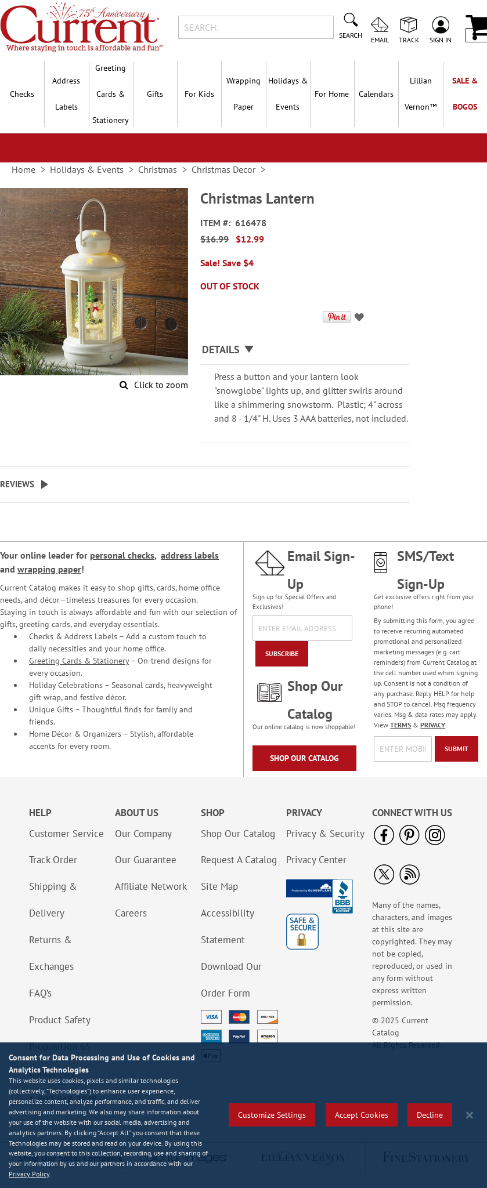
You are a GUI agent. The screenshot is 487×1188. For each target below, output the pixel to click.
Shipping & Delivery (53, 899)
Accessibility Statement (227, 926)
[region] (243, 1115)
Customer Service (66, 833)
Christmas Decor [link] (223, 169)
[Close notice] (469, 1115)
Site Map (219, 886)
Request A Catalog (239, 859)
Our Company (143, 833)
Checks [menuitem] (22, 94)
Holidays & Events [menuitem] (288, 93)
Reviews (17, 484)
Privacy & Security (325, 833)
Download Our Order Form (231, 979)
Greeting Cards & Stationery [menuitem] (110, 94)
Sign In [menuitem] (441, 39)
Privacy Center (316, 859)
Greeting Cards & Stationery (79, 660)
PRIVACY (432, 724)
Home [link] (23, 169)
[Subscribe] (281, 654)
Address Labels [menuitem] (66, 93)
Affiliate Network (151, 886)
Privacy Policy (29, 1173)
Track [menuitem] (409, 39)
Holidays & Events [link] (87, 169)
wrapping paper (49, 569)
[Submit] (456, 749)
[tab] (304, 350)
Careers (131, 913)
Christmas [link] (157, 169)
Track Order (53, 859)
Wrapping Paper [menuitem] (243, 93)
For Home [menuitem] (332, 94)
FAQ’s (40, 993)
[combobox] (256, 27)
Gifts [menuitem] (155, 94)
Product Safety (60, 1019)
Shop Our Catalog (304, 758)
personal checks (122, 555)
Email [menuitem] (380, 39)
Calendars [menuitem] (376, 94)
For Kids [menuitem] (199, 94)
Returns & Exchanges (51, 953)
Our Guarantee (145, 859)
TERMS (400, 724)
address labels (190, 555)
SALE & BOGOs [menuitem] (465, 93)
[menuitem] (420, 94)
